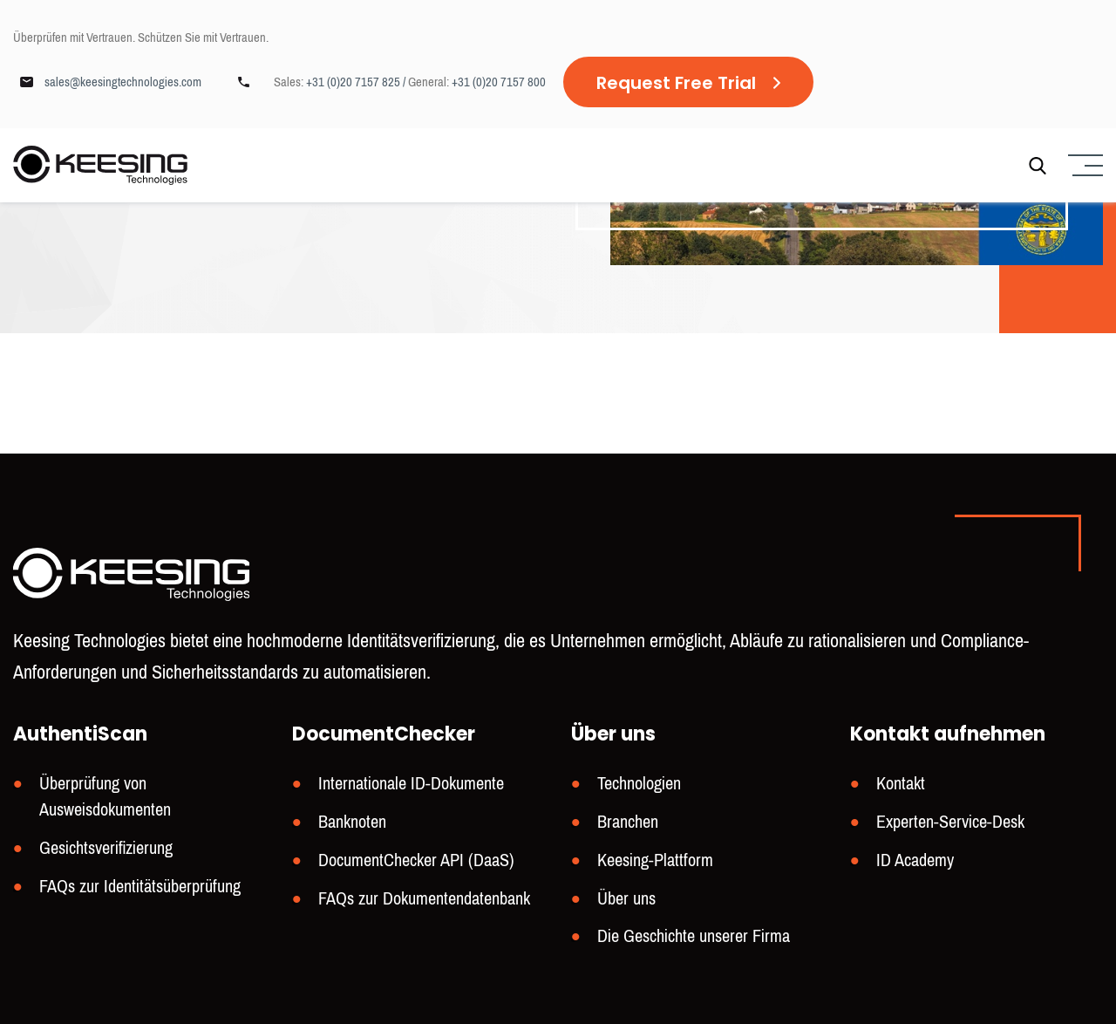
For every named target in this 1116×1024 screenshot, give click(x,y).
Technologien (639, 784)
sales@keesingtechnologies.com (122, 82)
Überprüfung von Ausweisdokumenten (105, 797)
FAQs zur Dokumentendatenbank (424, 899)
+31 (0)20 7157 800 (499, 82)
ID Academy (915, 860)
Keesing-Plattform (655, 860)
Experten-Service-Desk (950, 822)
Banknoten (352, 822)
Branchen (627, 822)
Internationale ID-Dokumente (411, 784)
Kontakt (900, 784)
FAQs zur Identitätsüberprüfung (140, 886)
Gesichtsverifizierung (106, 848)
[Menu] (1083, 165)
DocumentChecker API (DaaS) (416, 860)
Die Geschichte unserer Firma (693, 936)
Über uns (626, 899)
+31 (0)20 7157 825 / (357, 82)
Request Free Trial (676, 83)
